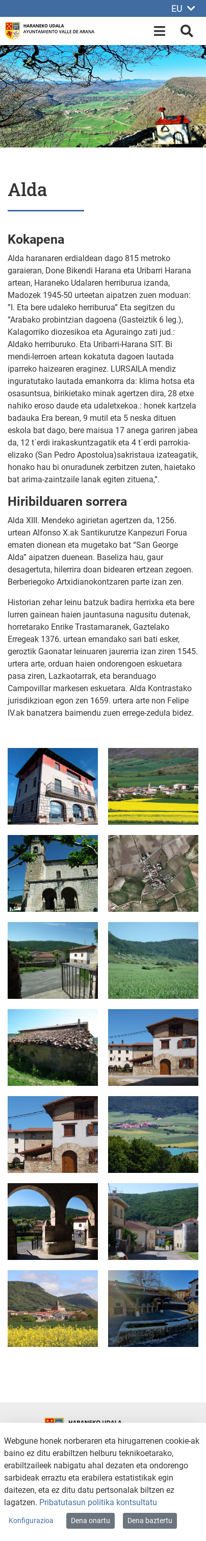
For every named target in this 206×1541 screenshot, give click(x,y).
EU (183, 8)
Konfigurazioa (31, 1520)
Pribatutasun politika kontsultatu (98, 1502)
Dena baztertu (149, 1520)
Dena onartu (90, 1520)
